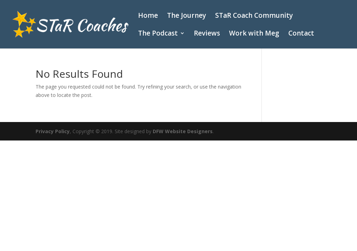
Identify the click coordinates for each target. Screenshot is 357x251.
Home (148, 16)
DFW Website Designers (183, 131)
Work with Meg (254, 34)
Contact (301, 34)
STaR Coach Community (254, 16)
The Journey (186, 16)
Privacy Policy (53, 131)
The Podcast (158, 34)
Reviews (207, 34)
